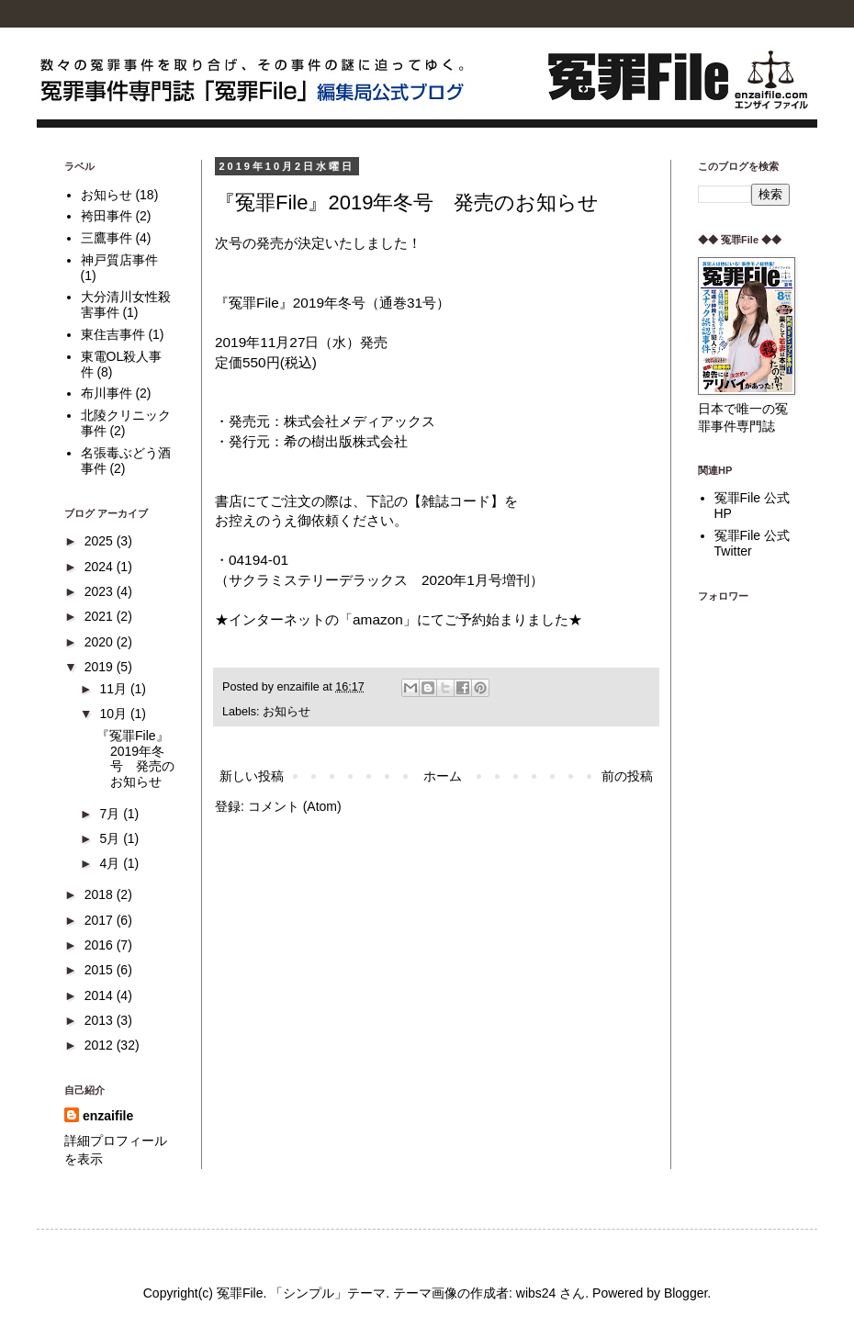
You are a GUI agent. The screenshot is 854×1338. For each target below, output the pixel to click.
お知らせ (286, 711)
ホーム (442, 776)
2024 (100, 566)
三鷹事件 (106, 237)
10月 (114, 713)
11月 (114, 688)
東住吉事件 (113, 334)
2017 (100, 920)
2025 (100, 541)
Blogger (685, 1293)
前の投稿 (627, 776)
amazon (378, 619)
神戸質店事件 (119, 260)
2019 (100, 666)
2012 (100, 1045)
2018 (100, 894)
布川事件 (106, 393)
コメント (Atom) (295, 806)
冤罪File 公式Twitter (752, 543)
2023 (100, 591)
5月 (111, 838)
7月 (111, 813)
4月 (111, 863)
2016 (100, 945)
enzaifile (108, 1115)
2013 (100, 1020)
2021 (100, 616)
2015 (100, 969)
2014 (100, 995)
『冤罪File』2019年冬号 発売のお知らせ (407, 202)
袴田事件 (106, 215)
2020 (100, 642)
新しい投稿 (251, 776)
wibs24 (536, 1293)
